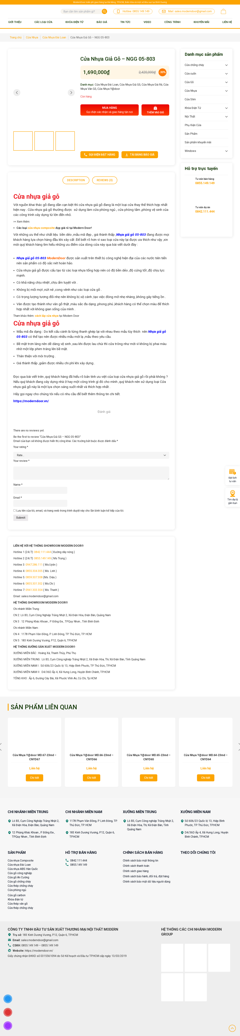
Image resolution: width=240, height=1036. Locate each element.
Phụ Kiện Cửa (193, 125)
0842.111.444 (42, 552)
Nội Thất (190, 116)
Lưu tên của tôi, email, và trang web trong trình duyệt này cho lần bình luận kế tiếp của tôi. (70, 510)
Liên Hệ (227, 22)
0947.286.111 (34, 564)
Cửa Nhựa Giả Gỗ (130, 84)
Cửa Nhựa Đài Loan (106, 84)
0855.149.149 (42, 558)
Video (147, 22)
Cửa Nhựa (191, 90)
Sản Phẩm (191, 133)
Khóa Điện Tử (74, 22)
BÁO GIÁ (102, 22)
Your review (21, 460)
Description (76, 180)
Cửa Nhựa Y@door (108, 88)
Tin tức (125, 22)
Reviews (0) (105, 180)
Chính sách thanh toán (136, 865)
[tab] (76, 180)
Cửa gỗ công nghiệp (20, 873)
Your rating (20, 447)
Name (17, 484)
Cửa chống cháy (194, 65)
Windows (190, 151)
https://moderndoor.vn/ (39, 950)
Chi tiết (34, 777)
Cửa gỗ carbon (16, 895)
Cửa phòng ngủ (17, 890)
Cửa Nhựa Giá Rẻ (152, 84)
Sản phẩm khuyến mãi (198, 142)
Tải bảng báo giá (139, 154)
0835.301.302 (34, 583)
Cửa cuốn (190, 73)
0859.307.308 (34, 577)
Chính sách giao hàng (136, 871)
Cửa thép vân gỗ (18, 903)
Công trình (172, 22)
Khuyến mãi (201, 22)
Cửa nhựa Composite (21, 860)
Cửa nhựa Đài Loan (19, 864)
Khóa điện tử (15, 899)
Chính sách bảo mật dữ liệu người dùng (146, 881)
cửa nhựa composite (41, 228)
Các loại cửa (43, 22)
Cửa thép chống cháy (20, 885)
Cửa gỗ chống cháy (19, 881)
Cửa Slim (190, 99)
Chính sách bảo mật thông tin (140, 860)
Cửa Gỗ (189, 82)
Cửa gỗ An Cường (18, 877)
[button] (71, 92)
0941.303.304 (34, 590)
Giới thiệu (14, 22)
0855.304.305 (34, 571)
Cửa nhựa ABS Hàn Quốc (23, 869)
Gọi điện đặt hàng (99, 154)
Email (17, 497)
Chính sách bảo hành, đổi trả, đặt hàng (146, 876)
